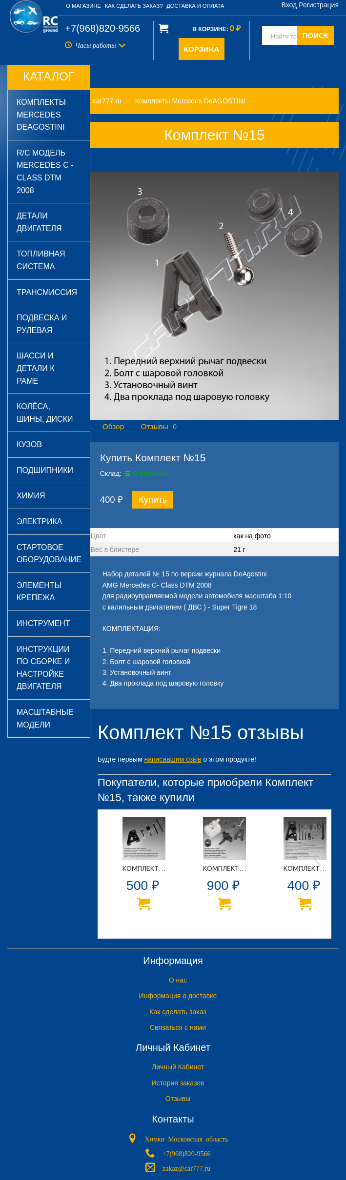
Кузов (29, 444)
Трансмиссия (47, 292)
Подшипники (45, 470)
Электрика (39, 521)
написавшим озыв (172, 759)
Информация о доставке (178, 996)
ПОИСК (315, 35)
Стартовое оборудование (49, 553)
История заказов (178, 1083)
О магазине (83, 6)
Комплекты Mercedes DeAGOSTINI (41, 114)
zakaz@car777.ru (186, 1167)
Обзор (113, 426)
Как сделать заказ (177, 1012)
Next (317, 865)
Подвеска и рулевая (42, 324)
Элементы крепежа (39, 591)
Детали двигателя (39, 222)
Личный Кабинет (178, 1067)
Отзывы (154, 426)
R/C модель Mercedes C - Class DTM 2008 (45, 172)
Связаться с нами (178, 1027)
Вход (289, 5)
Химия (31, 496)
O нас (178, 980)
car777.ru (107, 101)
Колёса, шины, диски (45, 412)
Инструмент (43, 623)
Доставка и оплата (195, 6)
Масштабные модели (45, 718)
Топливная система (41, 260)
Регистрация (319, 5)
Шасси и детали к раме (36, 368)
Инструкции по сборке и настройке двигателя (43, 668)
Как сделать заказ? (134, 6)
